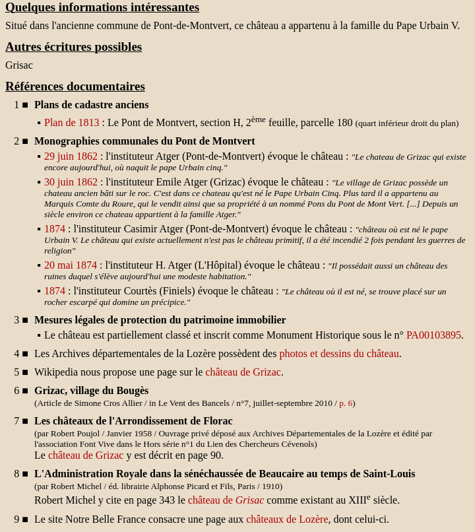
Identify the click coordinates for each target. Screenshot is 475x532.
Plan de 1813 (72, 122)
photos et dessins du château (338, 353)
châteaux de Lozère (287, 519)
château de (226, 500)
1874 (54, 228)
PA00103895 (433, 335)
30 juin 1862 (71, 181)
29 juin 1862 (71, 156)
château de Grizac (243, 372)
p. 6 (345, 403)
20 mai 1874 (70, 265)
